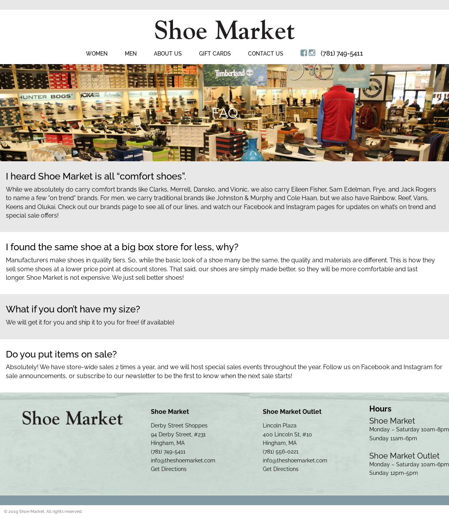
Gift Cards (215, 54)
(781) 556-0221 (281, 451)
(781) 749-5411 (342, 53)
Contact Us (265, 54)
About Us (168, 54)
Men (131, 54)
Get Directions (169, 469)
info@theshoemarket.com (183, 460)
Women (97, 54)
